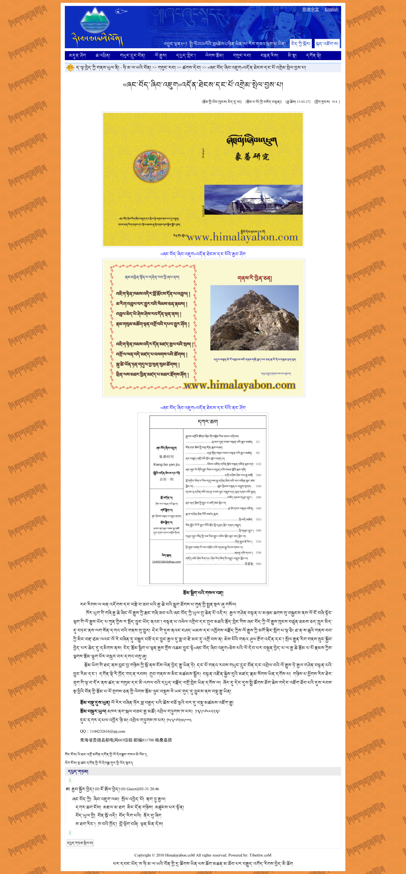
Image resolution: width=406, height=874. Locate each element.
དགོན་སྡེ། (313, 55)
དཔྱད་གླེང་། (186, 55)
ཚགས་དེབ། (191, 67)
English (331, 9)
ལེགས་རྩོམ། (214, 55)
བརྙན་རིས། (269, 55)
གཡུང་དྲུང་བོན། (132, 55)
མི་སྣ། (292, 55)
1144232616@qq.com (107, 731)
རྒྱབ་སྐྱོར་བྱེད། (83, 789)
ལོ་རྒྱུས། (161, 55)
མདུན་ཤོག (77, 55)
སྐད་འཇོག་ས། (327, 43)
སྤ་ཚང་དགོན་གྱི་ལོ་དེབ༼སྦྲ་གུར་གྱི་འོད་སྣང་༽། (105, 763)
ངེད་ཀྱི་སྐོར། (300, 43)
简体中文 (310, 9)
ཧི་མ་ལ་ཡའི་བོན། (137, 67)
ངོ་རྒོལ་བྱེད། (110, 789)
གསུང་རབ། (242, 55)
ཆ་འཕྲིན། (103, 55)
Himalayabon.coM (180, 855)
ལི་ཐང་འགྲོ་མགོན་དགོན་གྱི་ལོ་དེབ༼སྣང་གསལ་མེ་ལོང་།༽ (112, 754)
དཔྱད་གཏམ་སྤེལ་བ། (80, 843)
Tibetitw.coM (261, 855)
